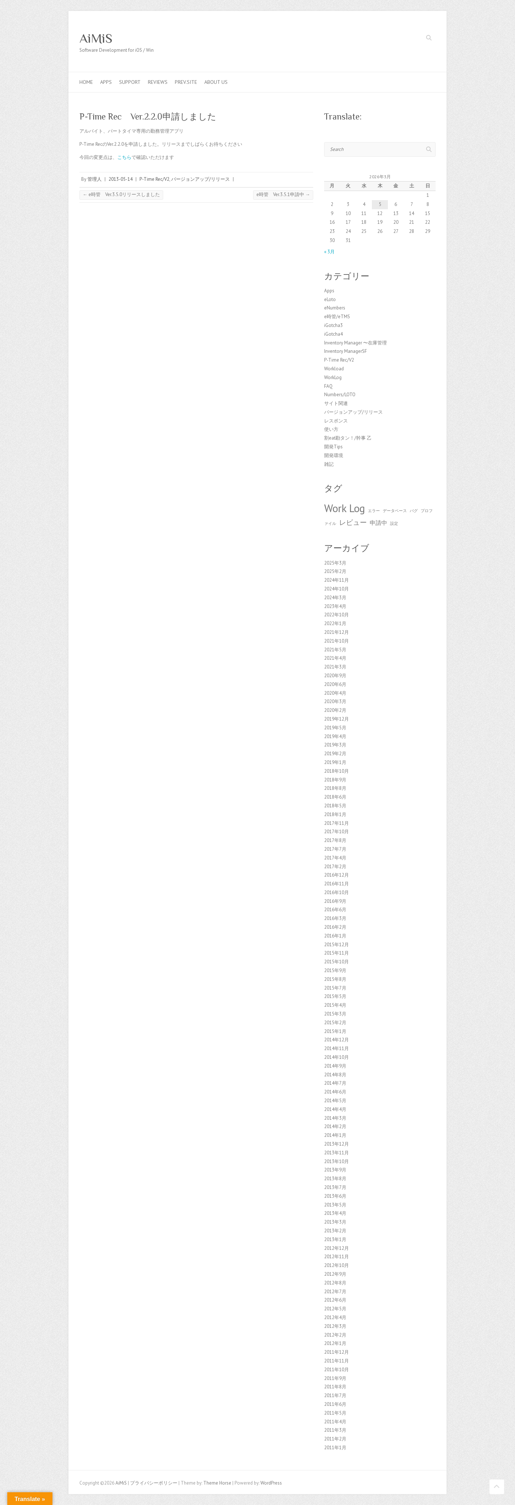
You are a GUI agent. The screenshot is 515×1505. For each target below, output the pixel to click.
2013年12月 (336, 1144)
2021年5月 (335, 650)
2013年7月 (335, 1187)
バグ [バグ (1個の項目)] (414, 510)
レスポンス (336, 421)
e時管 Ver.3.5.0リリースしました (121, 194)
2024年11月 (336, 580)
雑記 (329, 464)
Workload (334, 369)
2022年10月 (336, 615)
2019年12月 (336, 719)
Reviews (158, 82)
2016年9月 (335, 901)
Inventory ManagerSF (345, 351)
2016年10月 (336, 892)
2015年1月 (335, 1031)
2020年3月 (335, 701)
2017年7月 (335, 849)
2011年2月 (335, 1439)
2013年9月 (335, 1170)
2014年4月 (335, 1109)
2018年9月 (335, 780)
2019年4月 (335, 736)
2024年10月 (336, 589)
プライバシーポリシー (153, 1483)
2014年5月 (335, 1100)
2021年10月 (336, 641)
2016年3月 (335, 918)
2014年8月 (335, 1075)
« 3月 (329, 252)
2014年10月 (336, 1057)
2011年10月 (336, 1369)
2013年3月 (335, 1222)
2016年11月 (336, 884)
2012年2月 (335, 1335)
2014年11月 (336, 1048)
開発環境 (333, 455)
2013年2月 (335, 1231)
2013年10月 (336, 1161)
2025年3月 (335, 563)
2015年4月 (335, 1005)
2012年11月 (336, 1256)
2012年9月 (335, 1274)
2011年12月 (336, 1352)
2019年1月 (335, 762)
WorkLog (333, 377)
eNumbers (334, 308)
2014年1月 (335, 1135)
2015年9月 (335, 970)
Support (130, 82)
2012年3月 (335, 1326)
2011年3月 (335, 1430)
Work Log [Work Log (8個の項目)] (344, 508)
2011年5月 (335, 1413)
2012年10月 (336, 1265)
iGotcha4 (333, 334)
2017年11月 (336, 823)
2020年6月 (335, 684)
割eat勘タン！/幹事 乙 (347, 438)
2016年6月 (335, 909)
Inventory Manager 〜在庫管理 (355, 343)
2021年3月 (335, 667)
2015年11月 (336, 953)
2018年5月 (335, 806)
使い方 (331, 429)
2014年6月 (335, 1092)
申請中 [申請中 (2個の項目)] (378, 522)
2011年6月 (335, 1404)
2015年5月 (335, 996)
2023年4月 (335, 606)
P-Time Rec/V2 (154, 179)
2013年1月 (335, 1239)
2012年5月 (335, 1309)
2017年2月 (335, 866)
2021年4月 (335, 658)
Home (86, 82)
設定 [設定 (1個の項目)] (394, 523)
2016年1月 (335, 936)
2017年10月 (336, 831)
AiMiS (96, 38)
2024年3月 (335, 597)
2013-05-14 (121, 179)
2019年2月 (335, 753)
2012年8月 (335, 1283)
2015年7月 (335, 988)
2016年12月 (336, 875)
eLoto (330, 299)
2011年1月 (335, 1447)
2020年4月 (335, 693)
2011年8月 (335, 1387)
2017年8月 (335, 840)
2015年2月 (335, 1022)
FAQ (328, 386)
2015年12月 (336, 944)
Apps (106, 82)
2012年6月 (335, 1300)
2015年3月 (335, 1014)
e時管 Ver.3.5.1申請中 (283, 194)
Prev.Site (186, 82)
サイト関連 (336, 403)
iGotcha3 (333, 325)
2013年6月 (335, 1196)
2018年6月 (335, 797)
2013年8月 (335, 1178)
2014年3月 (335, 1118)
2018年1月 (335, 814)
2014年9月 (335, 1066)
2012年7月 (335, 1291)
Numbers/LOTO (339, 394)
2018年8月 (335, 788)
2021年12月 (336, 632)
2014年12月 (336, 1040)
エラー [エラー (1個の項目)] (374, 510)
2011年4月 (335, 1422)
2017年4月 (335, 858)
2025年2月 (335, 571)
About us (216, 82)
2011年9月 (335, 1378)
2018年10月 (336, 771)
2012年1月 (335, 1343)
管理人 (94, 179)
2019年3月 (335, 745)
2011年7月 (335, 1395)
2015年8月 (335, 979)
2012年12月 (336, 1248)
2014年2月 (335, 1126)
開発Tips (333, 447)
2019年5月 (335, 728)
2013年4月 (335, 1213)
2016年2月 (335, 927)
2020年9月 (335, 675)
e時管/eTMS (337, 316)
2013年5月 (335, 1205)
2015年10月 (336, 962)
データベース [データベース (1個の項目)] (395, 510)
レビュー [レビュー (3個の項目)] (353, 522)
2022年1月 (335, 623)
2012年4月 (335, 1317)
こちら (124, 157)
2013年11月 (336, 1153)
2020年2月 (335, 710)
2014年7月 (335, 1083)
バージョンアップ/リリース (200, 179)
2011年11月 (336, 1361)
